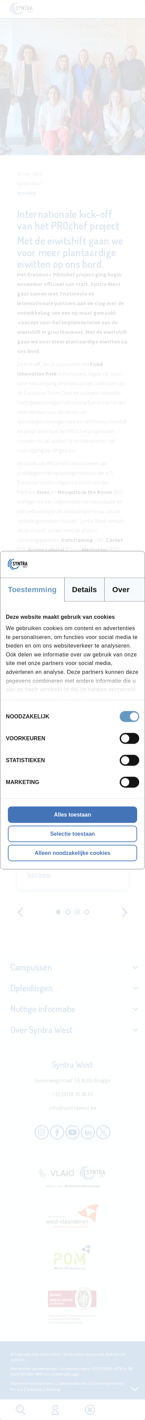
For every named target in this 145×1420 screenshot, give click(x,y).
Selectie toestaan (72, 833)
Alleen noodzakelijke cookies (72, 853)
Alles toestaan (72, 814)
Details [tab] (84, 589)
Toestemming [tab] (32, 589)
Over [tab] (121, 589)
